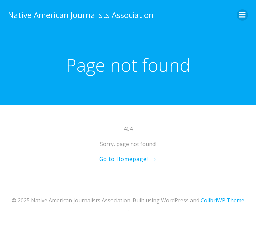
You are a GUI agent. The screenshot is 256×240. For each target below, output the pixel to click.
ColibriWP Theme (222, 200)
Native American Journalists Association (81, 14)
